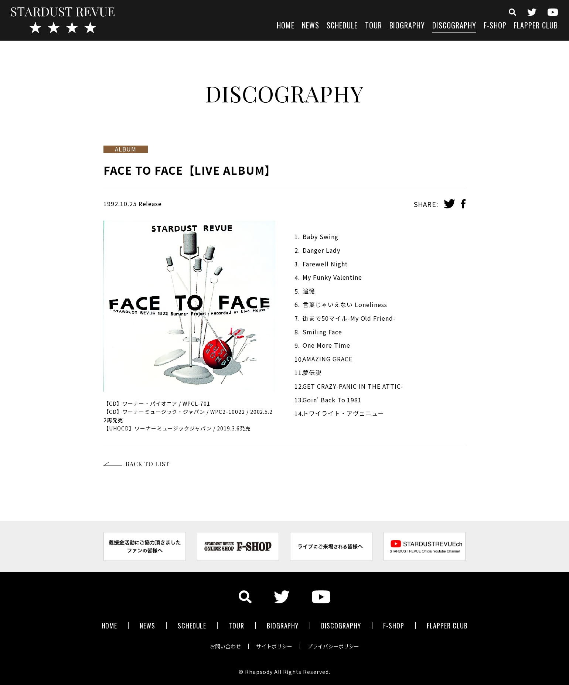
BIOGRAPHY (407, 26)
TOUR (373, 26)
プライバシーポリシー (333, 645)
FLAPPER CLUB (536, 26)
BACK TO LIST (148, 464)
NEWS (310, 26)
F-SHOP (495, 26)
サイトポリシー (274, 645)
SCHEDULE (342, 26)
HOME (285, 26)
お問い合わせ (225, 645)
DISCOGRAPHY (454, 26)
